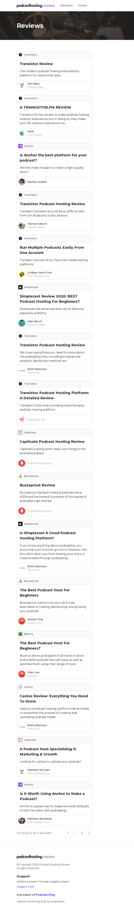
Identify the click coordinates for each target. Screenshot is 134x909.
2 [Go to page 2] (82, 833)
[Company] (36, 5)
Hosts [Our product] (82, 5)
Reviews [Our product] (66, 5)
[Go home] (36, 857)
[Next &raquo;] (88, 833)
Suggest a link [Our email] (25, 886)
